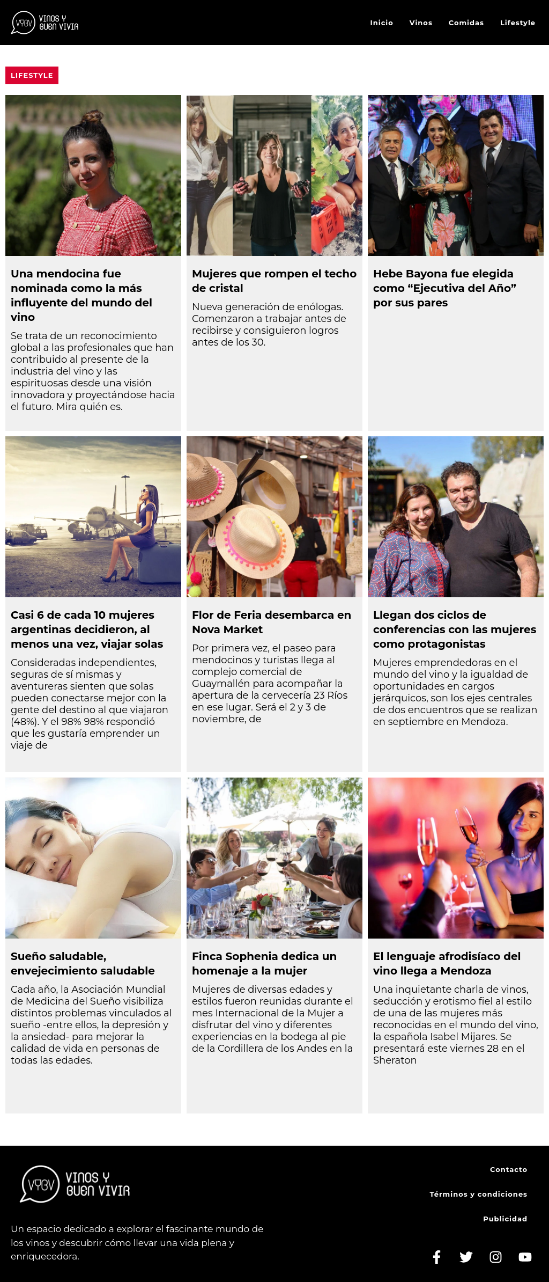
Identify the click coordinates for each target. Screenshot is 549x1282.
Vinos (421, 22)
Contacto (509, 1169)
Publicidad (505, 1218)
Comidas (466, 22)
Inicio (382, 22)
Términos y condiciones (479, 1194)
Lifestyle (518, 22)
